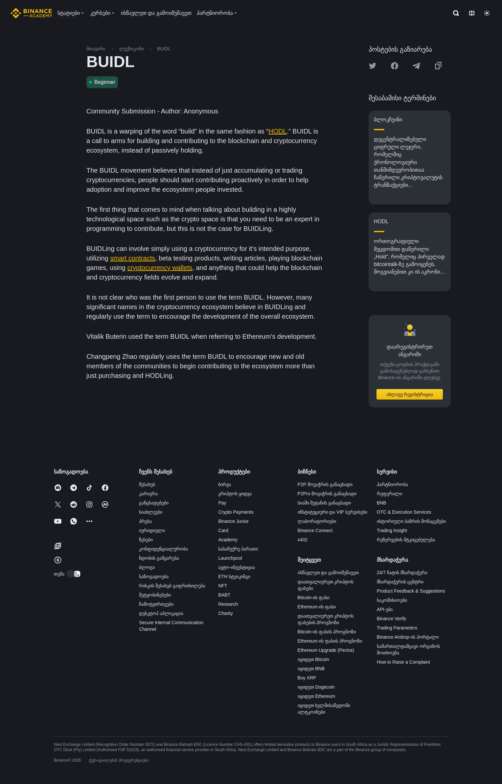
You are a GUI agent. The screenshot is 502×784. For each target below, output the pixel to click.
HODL (277, 131)
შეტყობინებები (155, 595)
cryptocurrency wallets (160, 267)
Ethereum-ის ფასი (317, 606)
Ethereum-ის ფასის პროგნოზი (330, 641)
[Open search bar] (454, 13)
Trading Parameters (397, 627)
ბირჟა (224, 484)
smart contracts (132, 258)
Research (228, 604)
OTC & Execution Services (404, 512)
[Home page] (31, 13)
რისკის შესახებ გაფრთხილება (172, 585)
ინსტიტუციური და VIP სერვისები (332, 512)
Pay (222, 502)
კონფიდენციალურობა (163, 548)
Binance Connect (315, 530)
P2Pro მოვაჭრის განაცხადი (327, 493)
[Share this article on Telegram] (416, 66)
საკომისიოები (392, 600)
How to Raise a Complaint (403, 662)
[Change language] (472, 13)
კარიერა (148, 493)
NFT (222, 585)
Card (223, 530)
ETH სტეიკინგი (234, 576)
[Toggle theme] (487, 13)
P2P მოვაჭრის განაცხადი (325, 484)
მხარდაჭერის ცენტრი (400, 581)
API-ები (385, 609)
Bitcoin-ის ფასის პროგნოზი (327, 631)
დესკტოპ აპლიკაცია (161, 613)
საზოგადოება (154, 576)
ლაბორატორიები (317, 521)
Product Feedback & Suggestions (411, 591)
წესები (146, 539)
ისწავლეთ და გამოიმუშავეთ (328, 572)
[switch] (74, 573)
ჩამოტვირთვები (156, 604)
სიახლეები (150, 512)
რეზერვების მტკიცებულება (406, 539)
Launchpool (230, 558)
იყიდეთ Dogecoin (316, 687)
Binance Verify (391, 618)
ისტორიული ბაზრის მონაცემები (411, 521)
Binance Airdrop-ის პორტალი (408, 637)
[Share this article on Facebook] (395, 66)
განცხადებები (154, 502)
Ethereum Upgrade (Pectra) (326, 650)
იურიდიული (152, 530)
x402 (303, 539)
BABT (224, 595)
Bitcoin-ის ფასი (314, 597)
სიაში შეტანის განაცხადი (324, 502)
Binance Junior (233, 521)
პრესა (145, 521)
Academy (227, 539)
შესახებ (147, 484)
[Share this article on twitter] (373, 66)
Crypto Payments (235, 512)
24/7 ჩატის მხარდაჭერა (402, 572)
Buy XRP (307, 677)
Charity (225, 613)
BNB (381, 502)
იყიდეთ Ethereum (316, 696)
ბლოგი (147, 567)
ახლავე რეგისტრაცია (409, 394)
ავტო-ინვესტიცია (236, 567)
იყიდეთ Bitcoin (313, 659)
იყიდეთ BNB (311, 668)
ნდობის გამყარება (159, 558)
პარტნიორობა (392, 484)
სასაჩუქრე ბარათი (238, 548)
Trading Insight (392, 530)
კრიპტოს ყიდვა (235, 493)
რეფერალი (389, 493)
